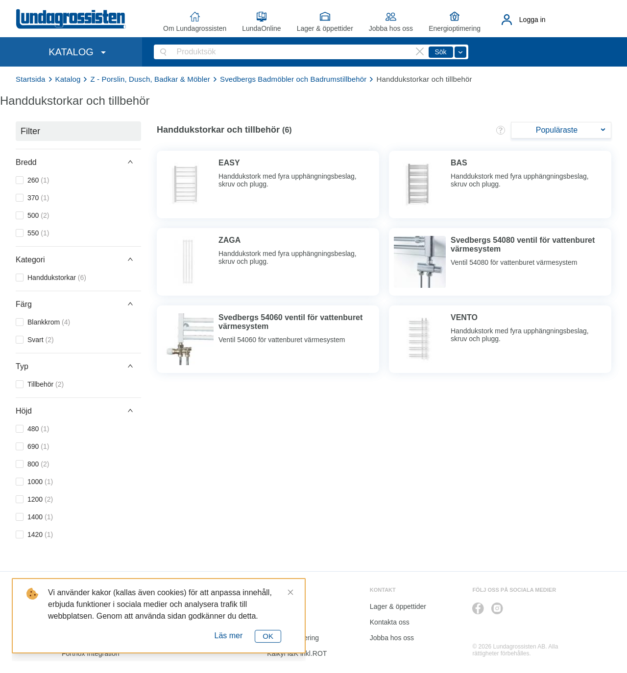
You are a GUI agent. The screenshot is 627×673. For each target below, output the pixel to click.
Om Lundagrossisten (194, 28)
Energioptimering (455, 28)
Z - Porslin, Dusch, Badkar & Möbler (150, 79)
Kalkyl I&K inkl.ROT (297, 653)
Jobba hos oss (391, 28)
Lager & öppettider (325, 28)
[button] (78, 162)
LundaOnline (261, 28)
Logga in (532, 19)
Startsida (31, 79)
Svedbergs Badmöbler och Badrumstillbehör (293, 79)
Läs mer (229, 635)
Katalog (68, 79)
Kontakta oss (390, 622)
